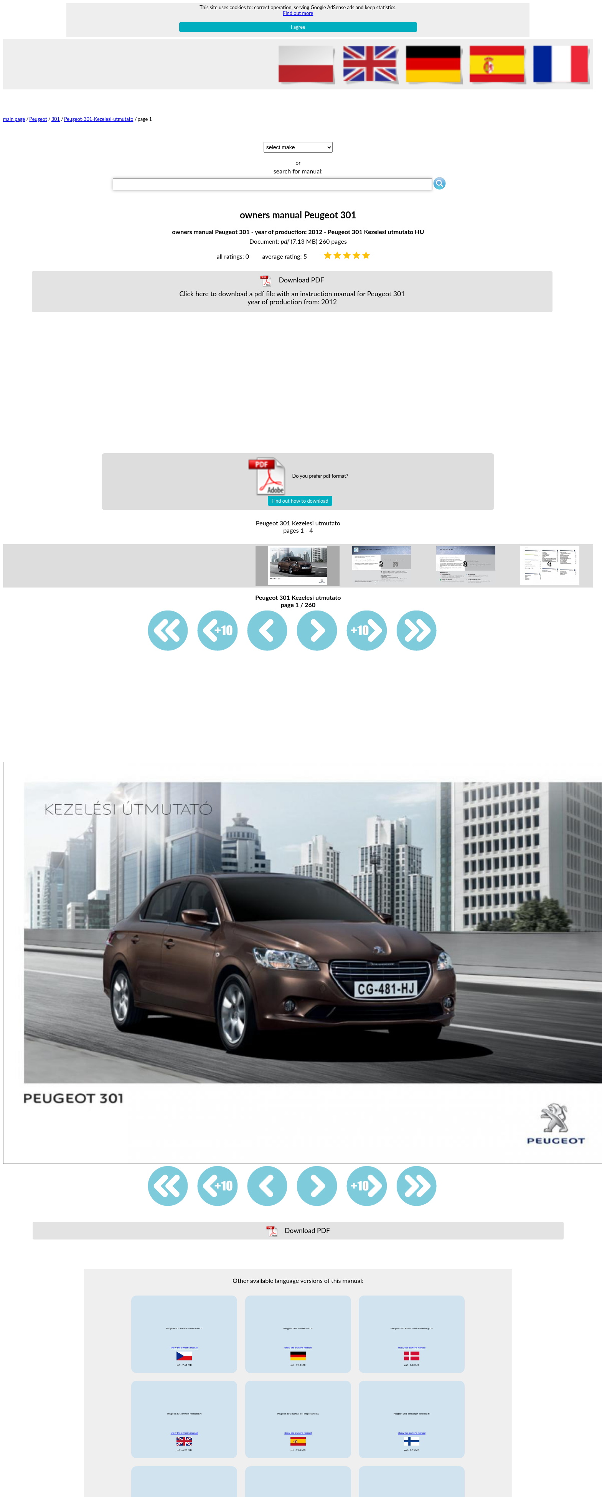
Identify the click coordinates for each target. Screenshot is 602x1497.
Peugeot (38, 119)
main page (14, 119)
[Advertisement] (292, 382)
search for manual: (298, 171)
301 (55, 119)
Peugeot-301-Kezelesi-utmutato (98, 119)
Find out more (298, 13)
